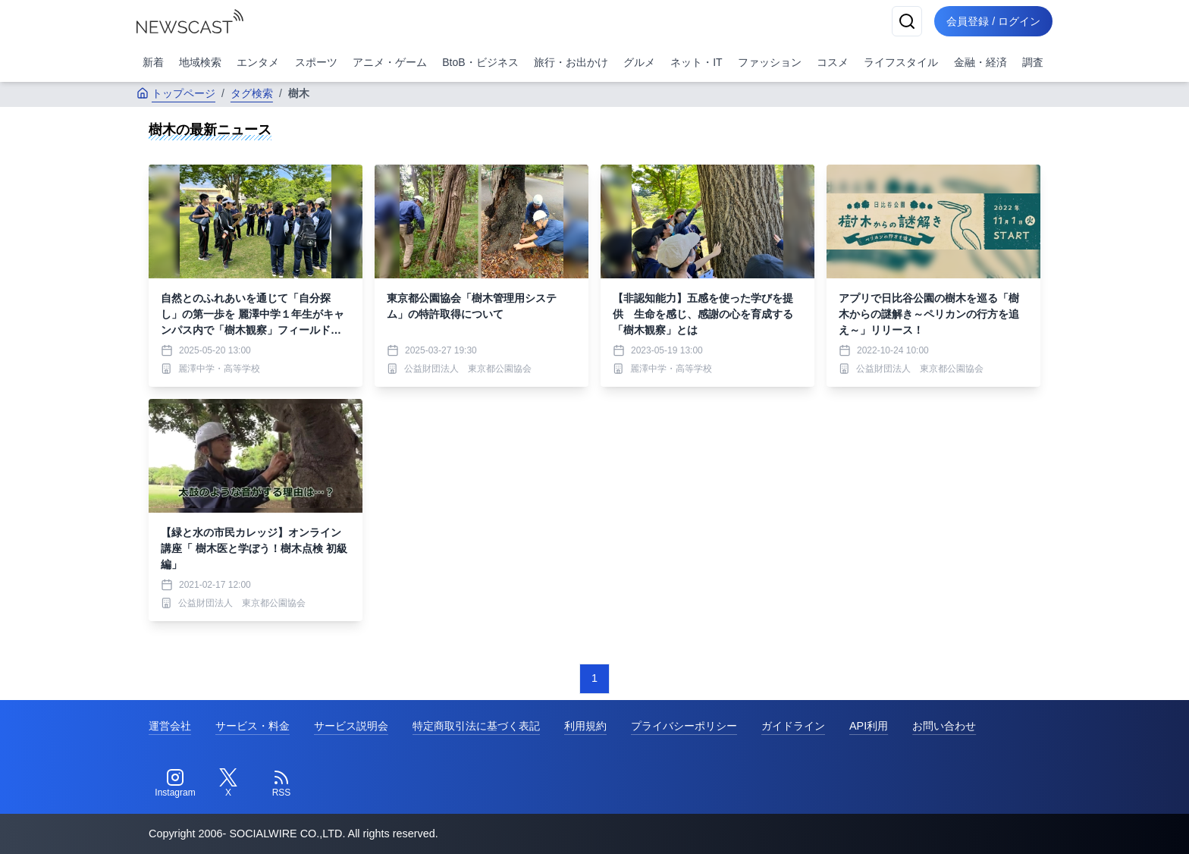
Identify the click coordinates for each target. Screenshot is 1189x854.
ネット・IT (696, 62)
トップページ (175, 93)
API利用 (868, 726)
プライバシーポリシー (684, 726)
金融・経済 (980, 62)
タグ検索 (252, 93)
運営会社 (170, 726)
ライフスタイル (901, 62)
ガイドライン (793, 726)
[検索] (907, 21)
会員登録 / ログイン (993, 21)
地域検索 (200, 62)
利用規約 (585, 726)
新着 (153, 62)
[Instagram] (175, 783)
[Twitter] (228, 783)
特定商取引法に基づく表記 (476, 726)
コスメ (833, 62)
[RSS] (281, 783)
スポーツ (316, 62)
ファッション (770, 62)
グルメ (639, 62)
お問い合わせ (944, 726)
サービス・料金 (252, 726)
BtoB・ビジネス (480, 62)
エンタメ (258, 62)
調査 (1032, 62)
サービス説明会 (351, 726)
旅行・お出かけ (571, 62)
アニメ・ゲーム (390, 62)
